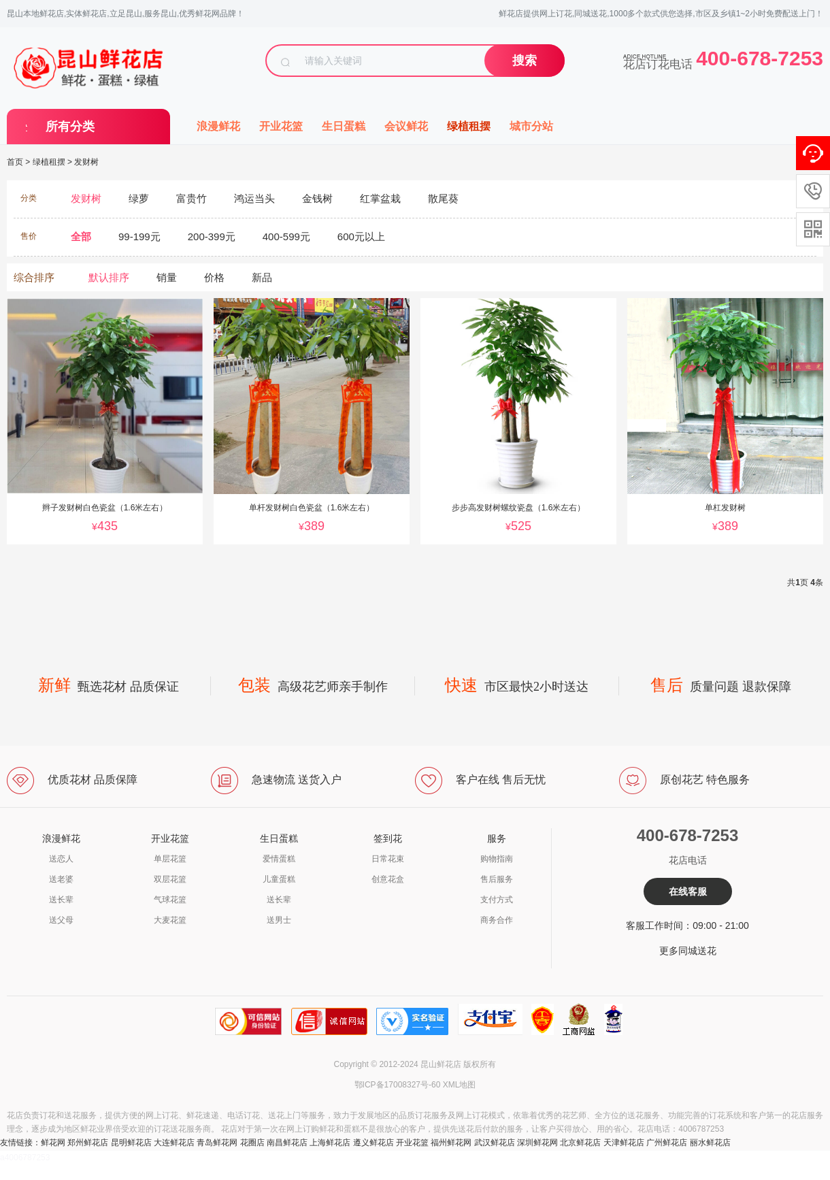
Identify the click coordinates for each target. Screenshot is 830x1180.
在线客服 (688, 891)
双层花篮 (170, 879)
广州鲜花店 (666, 1142)
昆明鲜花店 (131, 1142)
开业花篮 (281, 126)
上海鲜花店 (330, 1142)
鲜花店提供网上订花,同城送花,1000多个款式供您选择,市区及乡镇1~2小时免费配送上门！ (661, 13)
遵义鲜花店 (373, 1142)
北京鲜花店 (580, 1142)
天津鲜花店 (623, 1142)
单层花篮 (170, 859)
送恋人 (61, 859)
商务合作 (496, 920)
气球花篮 (170, 899)
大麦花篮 (170, 920)
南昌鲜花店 (287, 1142)
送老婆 (61, 879)
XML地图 (459, 1084)
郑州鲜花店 (87, 1142)
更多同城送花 (687, 950)
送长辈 (61, 899)
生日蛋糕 (343, 126)
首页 (15, 162)
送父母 (61, 920)
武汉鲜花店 (494, 1142)
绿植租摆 (469, 126)
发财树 (86, 162)
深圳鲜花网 (537, 1142)
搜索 (524, 60)
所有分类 (70, 126)
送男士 (279, 920)
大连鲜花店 (174, 1142)
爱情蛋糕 (279, 859)
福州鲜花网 (451, 1142)
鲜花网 (53, 1142)
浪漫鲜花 (218, 126)
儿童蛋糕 (279, 879)
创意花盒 (387, 879)
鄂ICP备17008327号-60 (397, 1084)
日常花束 (387, 859)
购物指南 (496, 859)
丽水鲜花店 (710, 1142)
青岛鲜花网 (217, 1142)
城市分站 (531, 126)
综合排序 (34, 277)
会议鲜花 (406, 126)
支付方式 (496, 899)
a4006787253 (25, 1157)
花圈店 (252, 1142)
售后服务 (496, 879)
